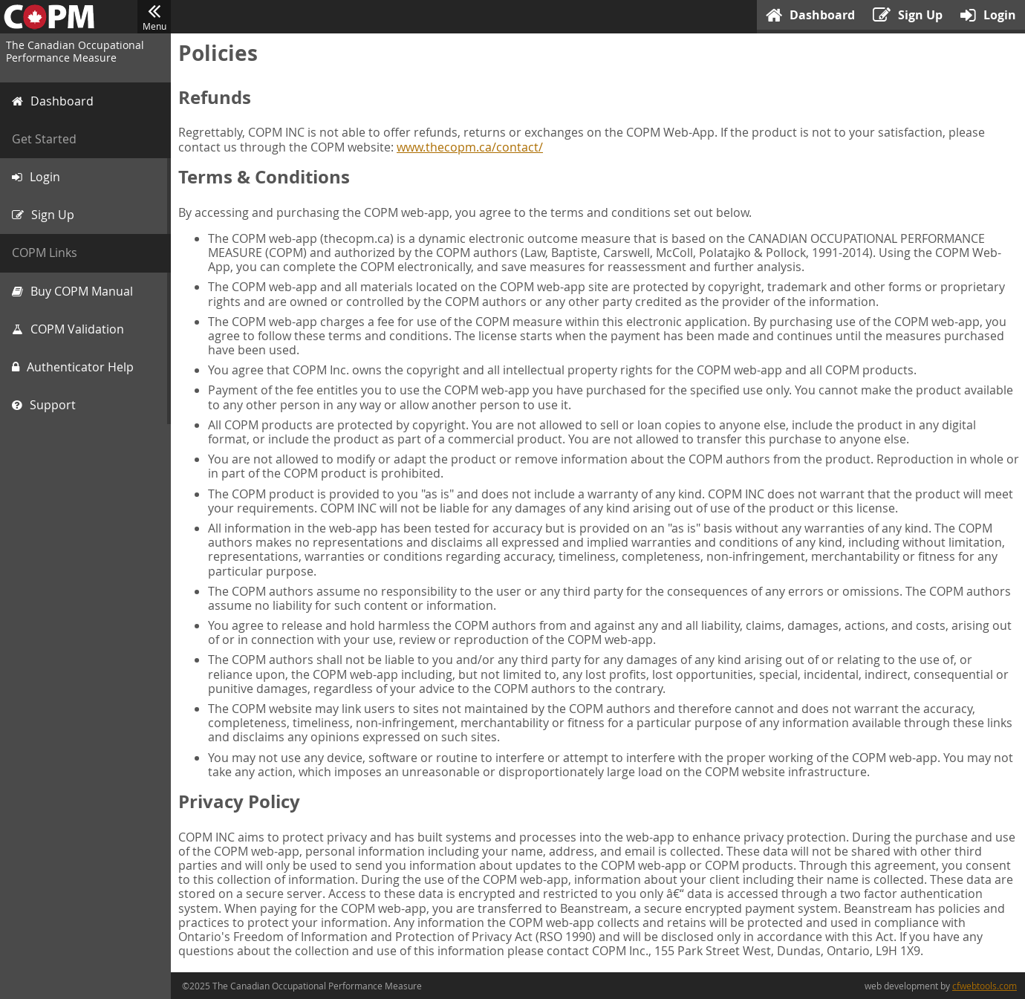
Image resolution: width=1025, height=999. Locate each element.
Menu (154, 17)
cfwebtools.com (984, 986)
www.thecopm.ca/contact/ (470, 147)
